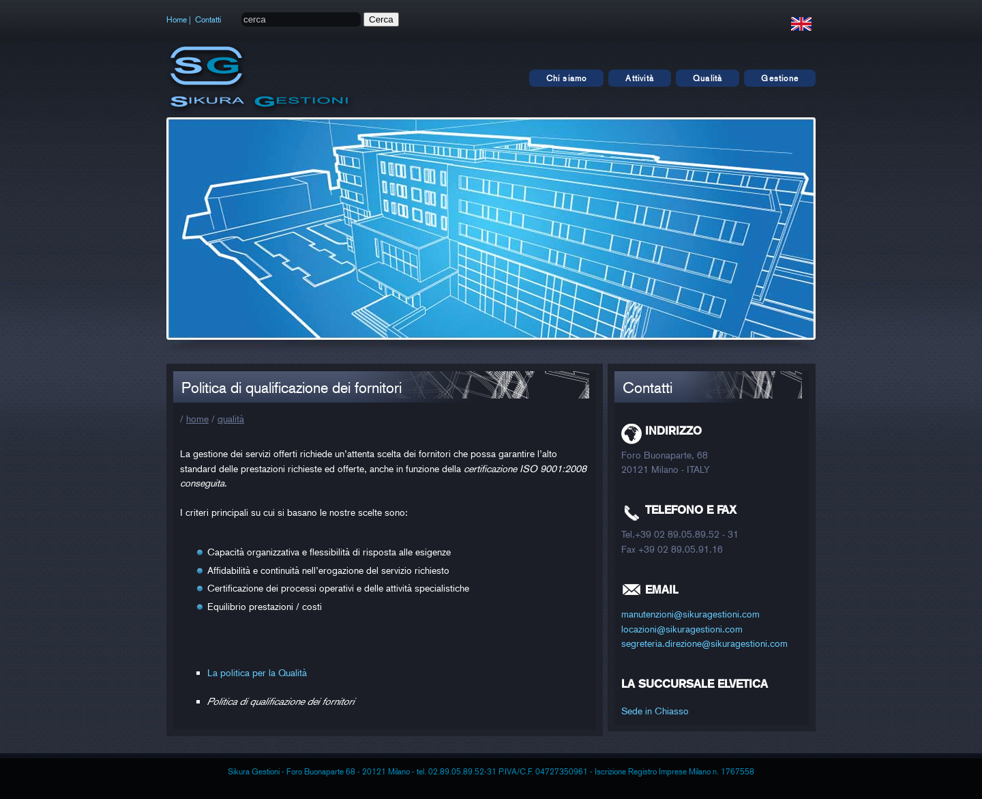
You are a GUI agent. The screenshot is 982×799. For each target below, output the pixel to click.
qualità (231, 418)
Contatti (208, 20)
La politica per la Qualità (257, 672)
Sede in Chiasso (655, 710)
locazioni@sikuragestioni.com (682, 629)
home (197, 418)
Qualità (707, 78)
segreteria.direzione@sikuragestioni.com (704, 643)
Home (176, 20)
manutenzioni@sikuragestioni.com (690, 614)
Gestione (780, 78)
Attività (639, 78)
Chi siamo (566, 78)
